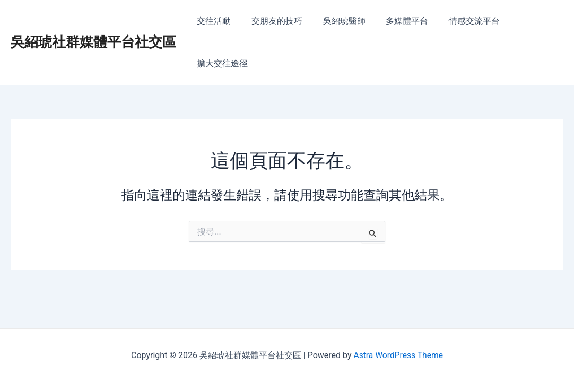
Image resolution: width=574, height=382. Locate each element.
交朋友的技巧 (274, 21)
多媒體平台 (398, 21)
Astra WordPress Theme (397, 355)
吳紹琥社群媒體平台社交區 (93, 21)
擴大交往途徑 (529, 21)
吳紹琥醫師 (338, 21)
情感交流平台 (461, 21)
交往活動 (215, 21)
